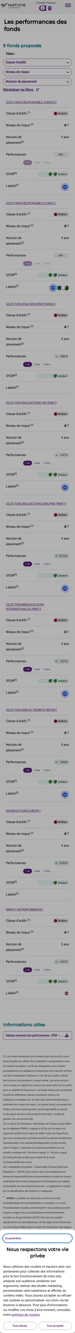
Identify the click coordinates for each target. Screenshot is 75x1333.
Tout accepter (55, 1325)
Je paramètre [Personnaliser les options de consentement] (13, 1238)
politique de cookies (25, 1315)
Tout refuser (19, 1325)
